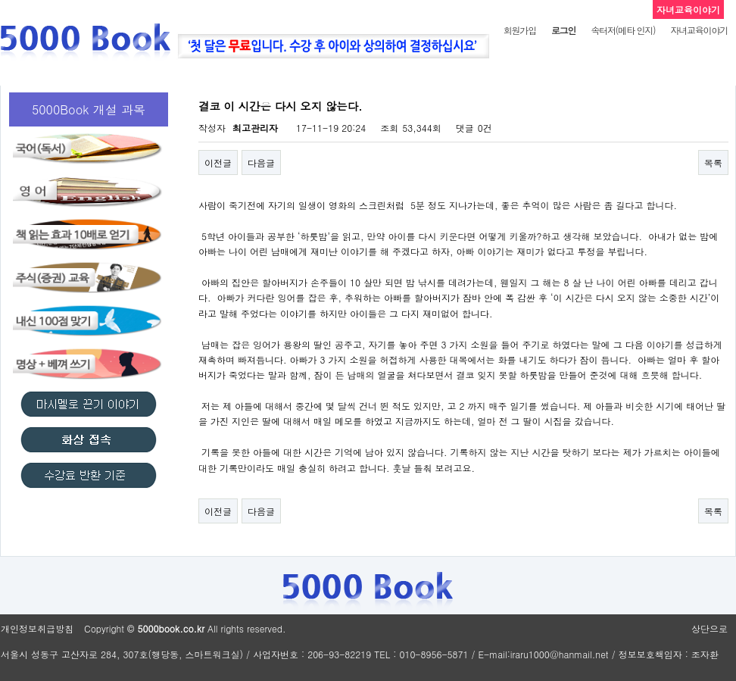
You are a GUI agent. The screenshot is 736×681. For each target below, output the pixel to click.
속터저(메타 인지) (623, 29)
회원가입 (520, 29)
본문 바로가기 (0, 0)
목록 (713, 162)
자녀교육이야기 (699, 29)
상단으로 (709, 628)
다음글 (261, 162)
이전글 (218, 162)
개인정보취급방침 (37, 628)
